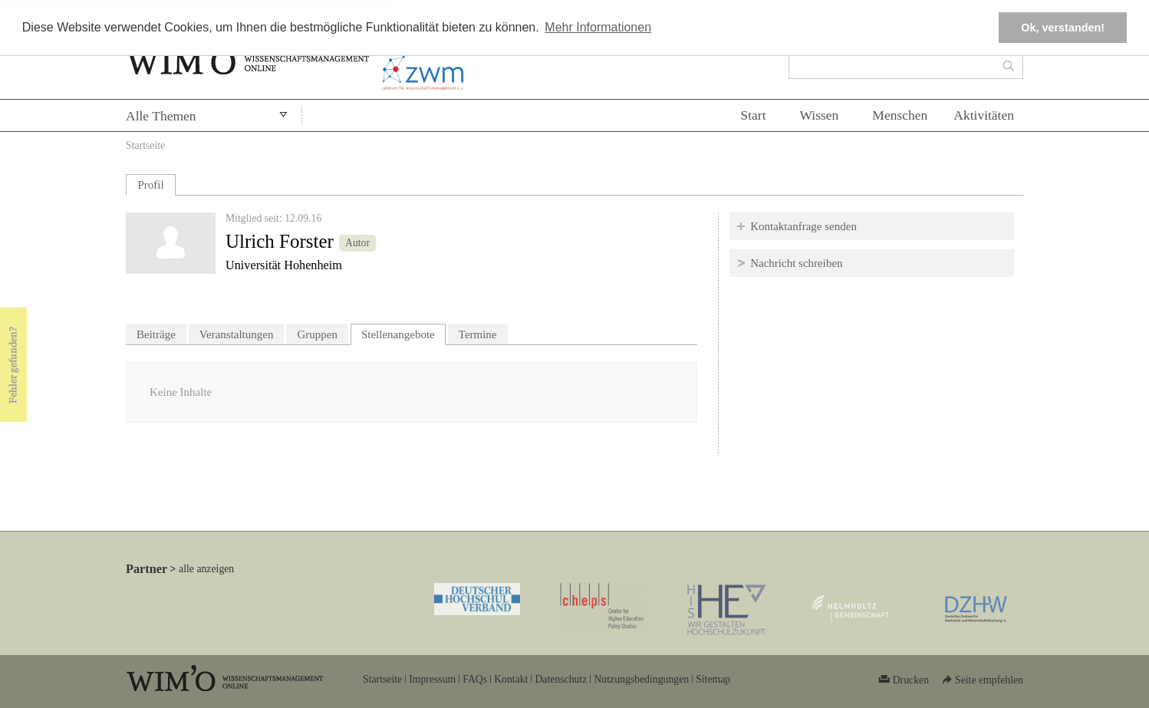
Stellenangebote (403, 332)
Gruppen (317, 334)
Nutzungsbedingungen (641, 679)
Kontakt (511, 679)
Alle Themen (161, 115)
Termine (478, 334)
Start (752, 115)
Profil (150, 185)
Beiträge (156, 334)
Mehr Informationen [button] (598, 27)
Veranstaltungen (236, 334)
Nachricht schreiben (796, 263)
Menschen (899, 115)
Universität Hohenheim (284, 265)
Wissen (819, 115)
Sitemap (713, 679)
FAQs (475, 679)
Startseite (145, 145)
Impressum (432, 679)
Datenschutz (561, 679)
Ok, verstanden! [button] (1063, 27)
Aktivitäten (983, 115)
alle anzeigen (206, 569)
